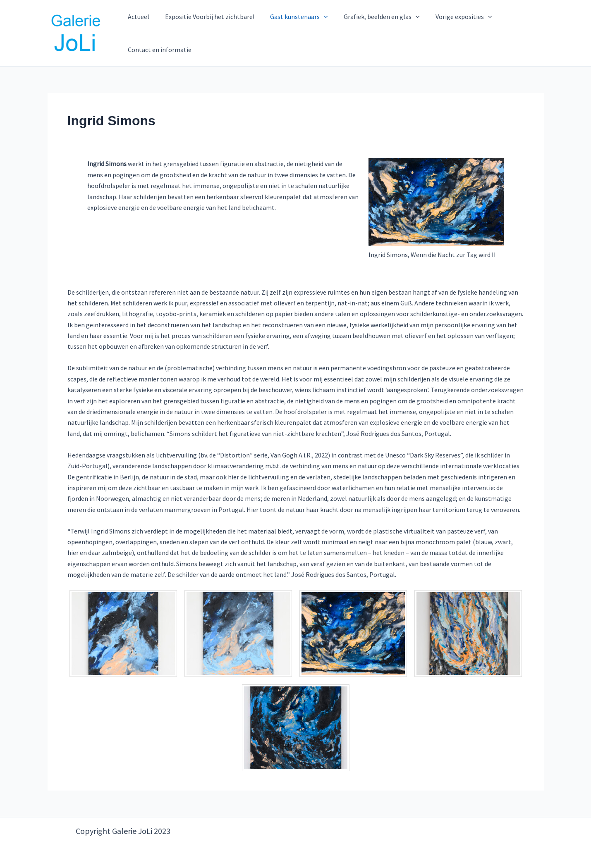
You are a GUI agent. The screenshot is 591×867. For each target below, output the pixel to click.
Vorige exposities (452, 16)
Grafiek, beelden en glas (373, 16)
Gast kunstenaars (293, 16)
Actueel (137, 16)
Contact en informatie (159, 49)
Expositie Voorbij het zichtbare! (206, 16)
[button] (318, 16)
